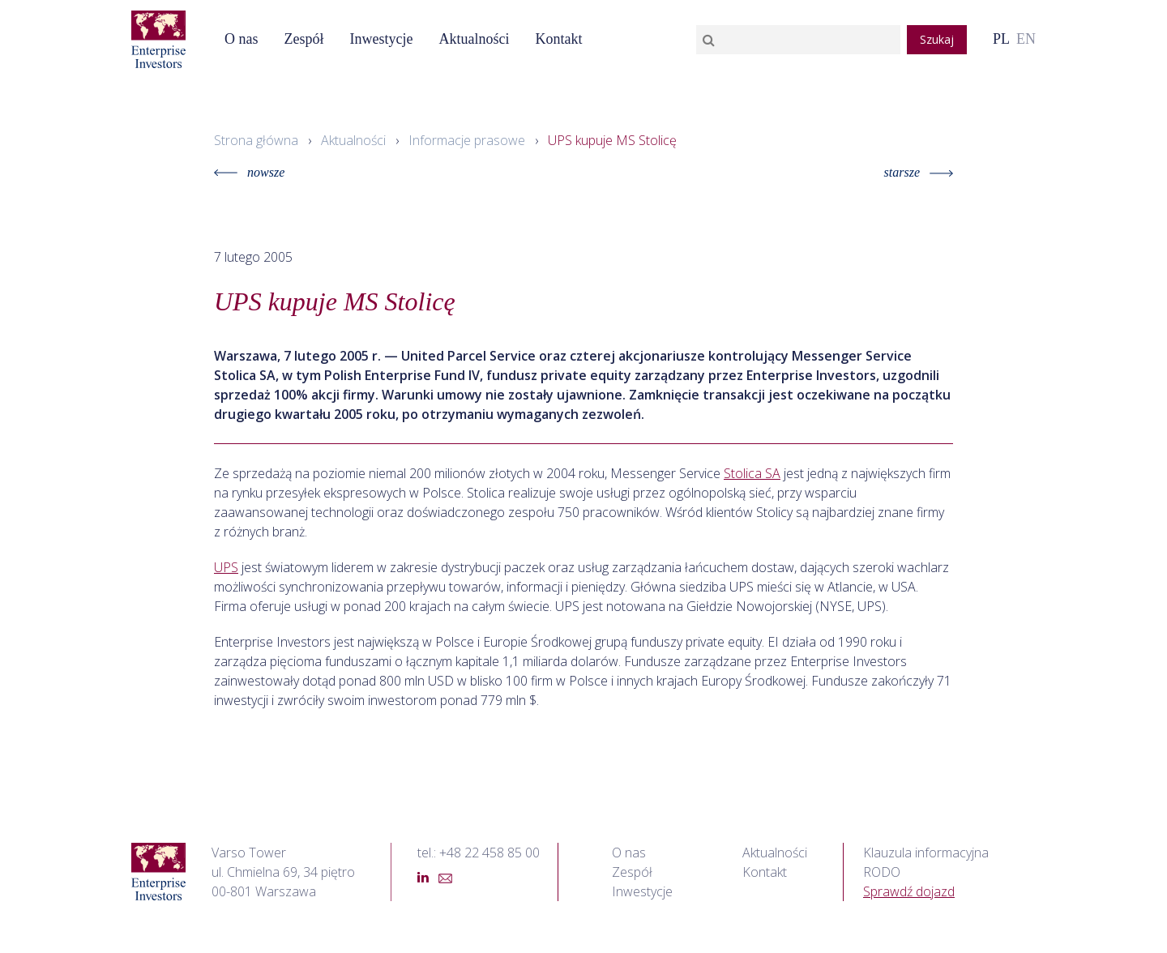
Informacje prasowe (466, 140)
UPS (226, 567)
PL (1001, 39)
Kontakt (558, 39)
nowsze (249, 172)
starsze (918, 172)
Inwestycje (381, 39)
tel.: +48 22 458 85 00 (478, 852)
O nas (241, 39)
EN (1026, 39)
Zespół (632, 872)
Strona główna (256, 140)
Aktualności (353, 140)
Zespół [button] (304, 39)
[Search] (798, 39)
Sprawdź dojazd (909, 891)
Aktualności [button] (473, 39)
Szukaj (937, 39)
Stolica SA (752, 473)
